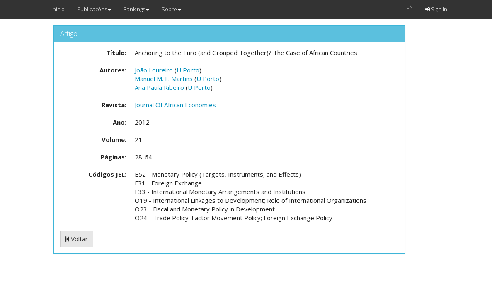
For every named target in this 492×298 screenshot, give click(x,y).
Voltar (76, 239)
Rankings (136, 9)
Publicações (94, 9)
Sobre (171, 9)
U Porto (188, 70)
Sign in (436, 9)
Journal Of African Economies (175, 105)
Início (58, 9)
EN (409, 6)
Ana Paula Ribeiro (159, 87)
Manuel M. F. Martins (164, 78)
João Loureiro (154, 70)
